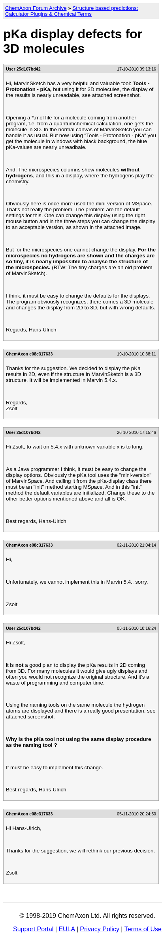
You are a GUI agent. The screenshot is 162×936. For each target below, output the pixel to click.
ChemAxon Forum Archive (36, 8)
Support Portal (33, 929)
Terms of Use (143, 929)
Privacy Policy (99, 929)
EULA (66, 929)
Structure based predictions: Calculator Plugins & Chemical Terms (71, 11)
